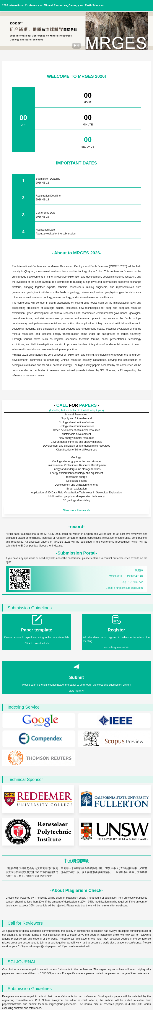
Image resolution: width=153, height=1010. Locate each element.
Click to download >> (36, 643)
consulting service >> (116, 647)
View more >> (76, 690)
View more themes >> (76, 510)
